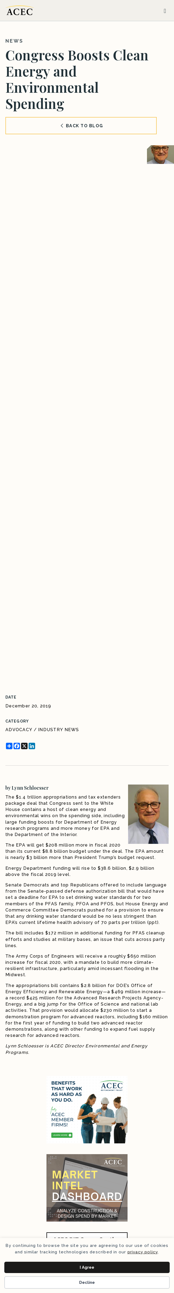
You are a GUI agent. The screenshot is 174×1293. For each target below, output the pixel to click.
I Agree (87, 1267)
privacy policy (143, 1252)
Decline (87, 1282)
